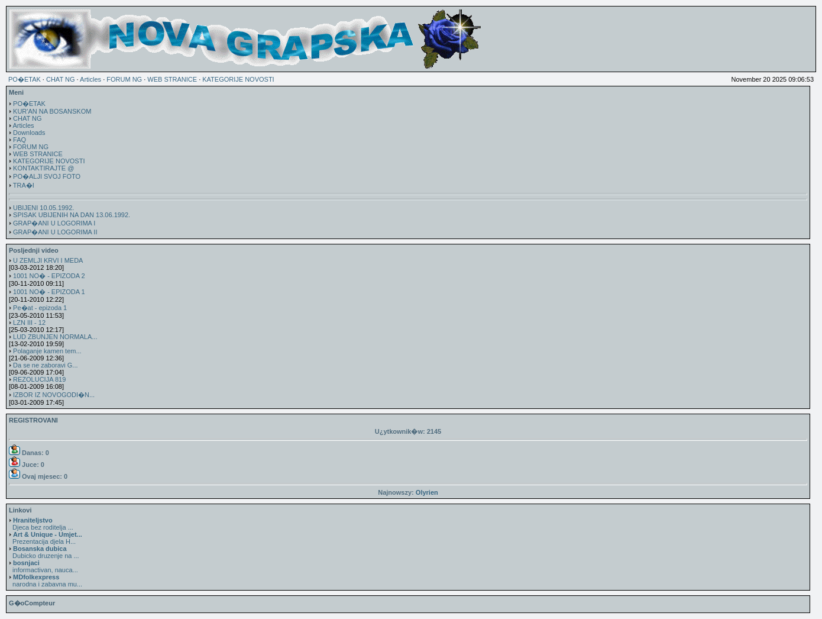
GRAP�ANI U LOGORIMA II (55, 232)
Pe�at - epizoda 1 (40, 307)
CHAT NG (60, 79)
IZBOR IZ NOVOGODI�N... (54, 394)
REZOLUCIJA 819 (39, 379)
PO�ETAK (24, 79)
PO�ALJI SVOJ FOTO (46, 176)
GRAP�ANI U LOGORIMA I (54, 223)
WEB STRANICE (172, 79)
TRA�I (23, 185)
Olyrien (427, 492)
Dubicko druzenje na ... (44, 552)
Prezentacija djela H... (45, 538)
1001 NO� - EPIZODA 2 (49, 275)
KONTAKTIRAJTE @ (43, 168)
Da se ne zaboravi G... (45, 365)
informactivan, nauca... (43, 566)
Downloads (29, 132)
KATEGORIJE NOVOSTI (238, 79)
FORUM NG (124, 79)
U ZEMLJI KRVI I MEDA (48, 260)
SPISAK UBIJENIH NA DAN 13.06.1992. (71, 214)
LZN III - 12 (29, 322)
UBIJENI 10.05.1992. (43, 207)
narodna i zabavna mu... (45, 580)
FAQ (19, 139)
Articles (90, 79)
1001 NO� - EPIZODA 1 (49, 291)
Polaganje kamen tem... (47, 350)
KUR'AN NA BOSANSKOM (52, 111)
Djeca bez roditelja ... (41, 524)
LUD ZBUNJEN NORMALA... (55, 336)
